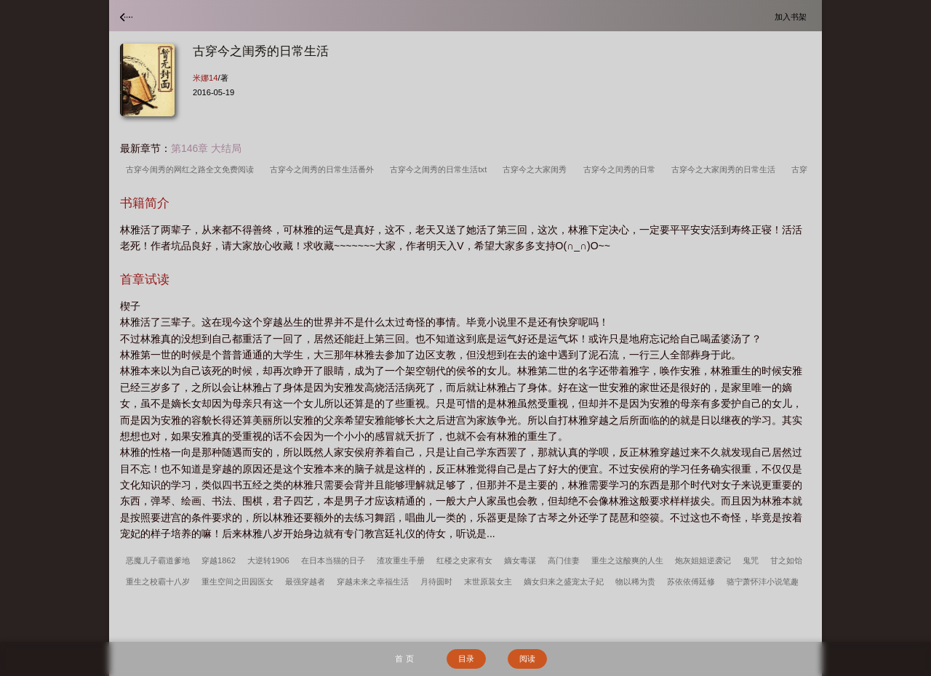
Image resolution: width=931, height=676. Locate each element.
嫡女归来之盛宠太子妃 (564, 581)
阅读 (527, 658)
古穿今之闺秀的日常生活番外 (324, 169)
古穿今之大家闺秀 (537, 169)
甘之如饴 (786, 560)
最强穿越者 (305, 581)
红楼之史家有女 (464, 560)
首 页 (404, 658)
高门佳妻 (564, 560)
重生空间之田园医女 (237, 581)
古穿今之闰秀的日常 (621, 169)
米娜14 (205, 77)
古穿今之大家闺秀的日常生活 (725, 169)
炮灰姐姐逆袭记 (703, 560)
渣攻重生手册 (401, 560)
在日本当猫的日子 (333, 560)
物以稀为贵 (635, 581)
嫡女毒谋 (520, 560)
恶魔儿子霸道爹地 (158, 560)
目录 (466, 658)
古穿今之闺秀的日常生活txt (440, 169)
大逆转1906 (268, 560)
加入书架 (793, 16)
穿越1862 (218, 560)
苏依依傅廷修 (691, 581)
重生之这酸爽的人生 (627, 560)
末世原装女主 (488, 581)
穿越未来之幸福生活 (373, 581)
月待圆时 (436, 581)
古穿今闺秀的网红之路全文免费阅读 (192, 169)
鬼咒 (751, 560)
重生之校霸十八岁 (158, 581)
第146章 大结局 (206, 148)
